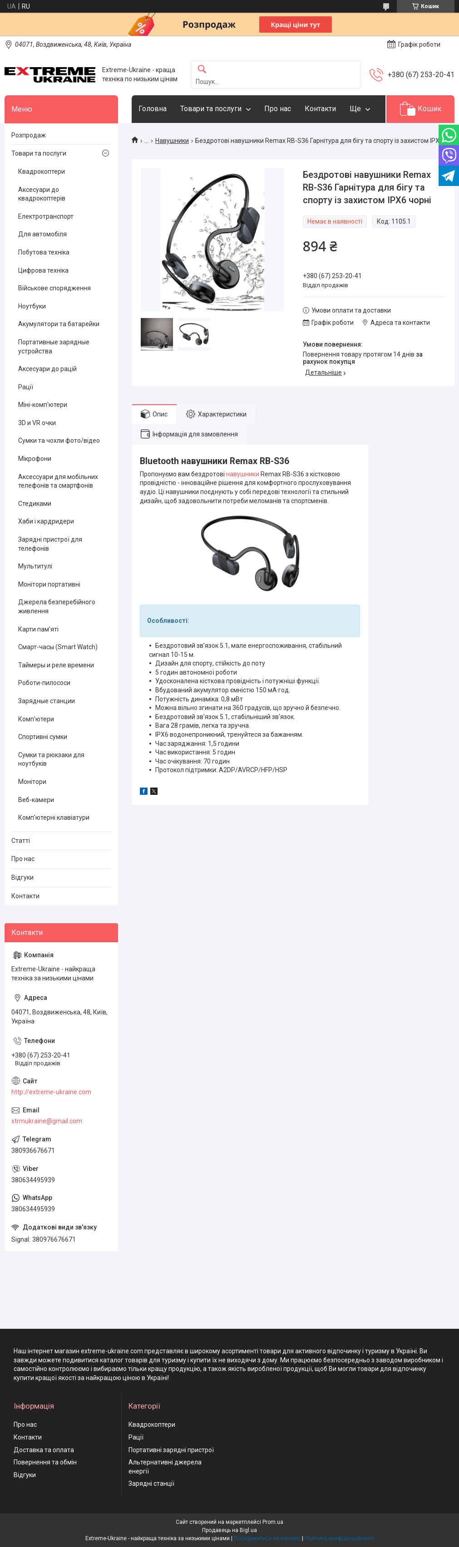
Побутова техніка (43, 252)
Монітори (32, 781)
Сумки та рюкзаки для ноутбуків (51, 759)
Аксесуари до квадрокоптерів (41, 194)
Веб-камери (36, 799)
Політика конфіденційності (339, 1538)
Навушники (172, 140)
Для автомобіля (42, 234)
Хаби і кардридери (46, 521)
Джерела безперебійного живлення (56, 606)
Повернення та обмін (45, 1462)
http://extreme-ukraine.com (51, 1092)
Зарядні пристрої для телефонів (50, 544)
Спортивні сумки (42, 736)
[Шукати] (202, 70)
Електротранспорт (46, 216)
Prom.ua (272, 1522)
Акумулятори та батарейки (58, 324)
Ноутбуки (32, 306)
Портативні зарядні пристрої (171, 1450)
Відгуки (22, 877)
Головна (152, 108)
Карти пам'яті (38, 629)
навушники (242, 474)
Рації (25, 387)
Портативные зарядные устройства (53, 346)
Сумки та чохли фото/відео (59, 440)
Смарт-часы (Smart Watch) (58, 647)
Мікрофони (34, 458)
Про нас (277, 108)
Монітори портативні (49, 584)
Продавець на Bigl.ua (229, 1530)
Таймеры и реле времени (56, 665)
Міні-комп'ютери (42, 404)
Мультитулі (35, 566)
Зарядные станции (46, 701)
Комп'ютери (36, 719)
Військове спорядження (54, 288)
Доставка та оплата (44, 1450)
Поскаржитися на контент (267, 1538)
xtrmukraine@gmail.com (46, 1121)
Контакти (320, 108)
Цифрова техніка (43, 270)
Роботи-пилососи (44, 682)
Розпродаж (28, 135)
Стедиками (34, 503)
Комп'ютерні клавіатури (53, 817)
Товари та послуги (211, 108)
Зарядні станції (151, 1483)
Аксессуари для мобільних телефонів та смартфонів (58, 481)
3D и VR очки (37, 422)
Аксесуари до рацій (47, 368)
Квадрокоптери (41, 171)
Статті (20, 840)
